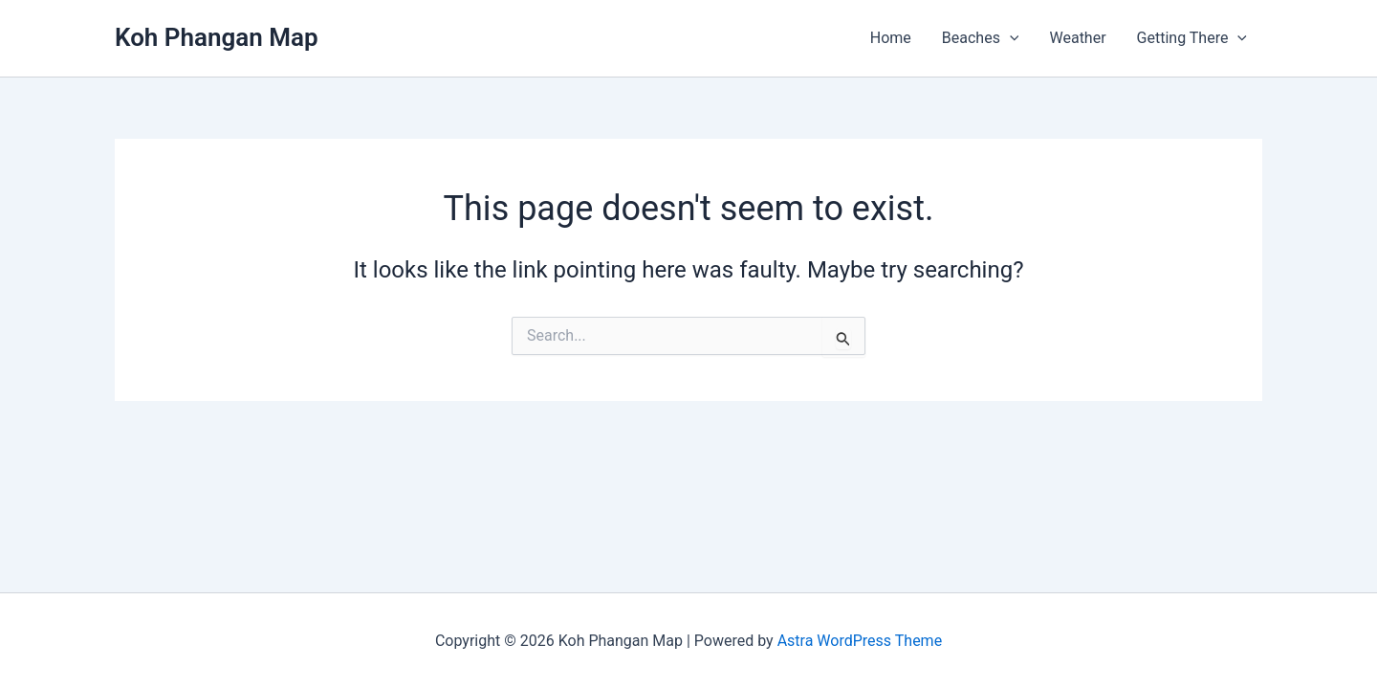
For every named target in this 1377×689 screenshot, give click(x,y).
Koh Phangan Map (216, 37)
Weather (1077, 38)
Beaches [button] (980, 38)
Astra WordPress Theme (859, 641)
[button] (1009, 38)
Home (890, 38)
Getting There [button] (1192, 38)
